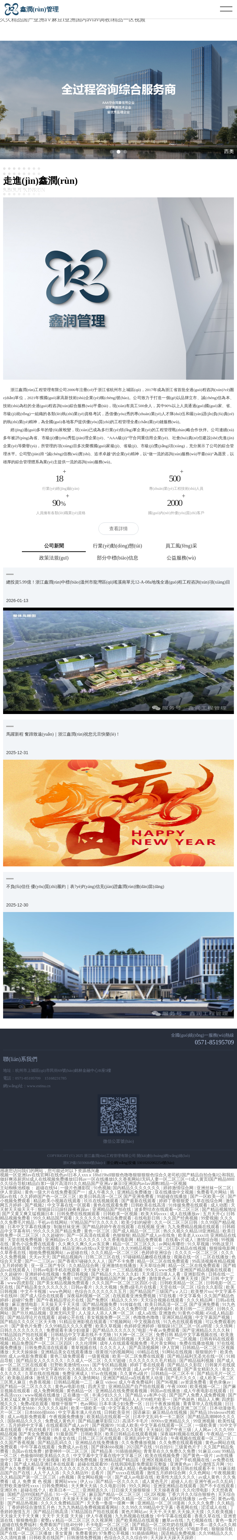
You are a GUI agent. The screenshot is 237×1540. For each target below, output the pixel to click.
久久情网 (224, 1326)
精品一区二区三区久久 (135, 1244)
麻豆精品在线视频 (170, 1412)
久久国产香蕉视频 (18, 1442)
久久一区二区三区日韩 (176, 1222)
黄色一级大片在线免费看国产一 (55, 1192)
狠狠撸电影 (27, 1520)
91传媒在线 (131, 1304)
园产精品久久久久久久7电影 (120, 1330)
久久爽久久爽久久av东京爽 (84, 1244)
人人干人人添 (46, 1473)
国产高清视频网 (144, 1347)
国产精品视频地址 (219, 1209)
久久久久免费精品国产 (63, 1503)
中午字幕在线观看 (38, 1447)
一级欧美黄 (206, 1425)
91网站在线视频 (177, 1352)
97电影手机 (198, 1529)
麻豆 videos (105, 1382)
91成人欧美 (127, 1425)
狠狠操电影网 (222, 1248)
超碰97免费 (23, 1300)
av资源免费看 (194, 1382)
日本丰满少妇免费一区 (121, 1404)
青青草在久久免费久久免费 (170, 1451)
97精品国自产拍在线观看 (24, 1334)
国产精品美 (102, 1451)
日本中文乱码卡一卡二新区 (159, 1416)
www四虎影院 (21, 1283)
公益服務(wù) (181, 557)
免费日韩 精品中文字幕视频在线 (187, 1334)
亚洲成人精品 (123, 1468)
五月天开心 (213, 1214)
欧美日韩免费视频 (80, 1460)
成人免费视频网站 (80, 1429)
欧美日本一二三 (65, 1490)
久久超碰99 (53, 1235)
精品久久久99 (125, 1300)
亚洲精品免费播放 (135, 1192)
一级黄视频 (99, 1356)
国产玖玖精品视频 (30, 1313)
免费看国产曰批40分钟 (62, 1524)
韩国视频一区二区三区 (77, 1399)
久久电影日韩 (113, 1486)
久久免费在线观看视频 (181, 1442)
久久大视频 (106, 1287)
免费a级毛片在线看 (138, 1287)
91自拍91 (164, 1447)
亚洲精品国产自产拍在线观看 (137, 1386)
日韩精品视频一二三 (74, 1382)
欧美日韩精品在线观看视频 (131, 1434)
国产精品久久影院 (185, 1365)
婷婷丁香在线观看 (148, 1365)
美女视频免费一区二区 (109, 1317)
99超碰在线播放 (172, 1196)
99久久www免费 (162, 1270)
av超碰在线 (78, 1252)
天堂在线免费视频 (25, 1239)
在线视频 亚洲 (151, 1226)
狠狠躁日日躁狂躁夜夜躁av (64, 1209)
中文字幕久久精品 (126, 1408)
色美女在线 (65, 1438)
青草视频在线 (84, 1347)
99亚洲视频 (204, 1421)
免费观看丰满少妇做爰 (68, 1330)
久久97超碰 (115, 1360)
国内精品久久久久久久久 (137, 1188)
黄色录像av (220, 1382)
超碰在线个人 (34, 1490)
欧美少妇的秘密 (137, 1222)
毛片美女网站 (163, 1343)
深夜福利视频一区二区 (89, 1296)
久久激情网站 (87, 1378)
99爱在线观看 (46, 1248)
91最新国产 (67, 1434)
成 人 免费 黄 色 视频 (32, 1481)
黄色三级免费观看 (68, 1356)
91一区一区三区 (71, 1494)
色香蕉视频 (40, 1382)
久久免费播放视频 (139, 1442)
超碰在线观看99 (93, 1464)
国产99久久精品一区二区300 (131, 1499)
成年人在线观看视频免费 (124, 1343)
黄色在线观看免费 (111, 1205)
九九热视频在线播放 (135, 1516)
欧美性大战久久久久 (176, 1477)
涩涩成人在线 (214, 1507)
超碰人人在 (182, 1481)
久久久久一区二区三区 (197, 1252)
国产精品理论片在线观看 (31, 1317)
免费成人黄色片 (61, 1421)
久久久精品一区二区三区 (115, 1252)
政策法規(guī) (54, 557)
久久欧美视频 (220, 1511)
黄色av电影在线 (70, 1386)
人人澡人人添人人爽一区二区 (106, 1313)
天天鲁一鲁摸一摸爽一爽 (111, 1503)
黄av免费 (138, 1278)
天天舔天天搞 (150, 1339)
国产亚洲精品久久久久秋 (206, 1330)
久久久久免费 (201, 1503)
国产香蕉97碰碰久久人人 (82, 1261)
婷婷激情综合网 (179, 1188)
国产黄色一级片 (198, 1455)
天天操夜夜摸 (167, 1490)
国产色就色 (184, 1399)
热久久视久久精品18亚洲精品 (192, 1231)
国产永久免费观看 (18, 1468)
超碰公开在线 (71, 1317)
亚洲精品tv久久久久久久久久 (73, 1239)
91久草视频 (199, 1244)
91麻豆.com (209, 1451)
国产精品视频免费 (100, 1304)
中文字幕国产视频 (213, 1317)
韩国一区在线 (25, 1278)
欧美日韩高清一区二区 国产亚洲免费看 (117, 1196)
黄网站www (66, 1481)
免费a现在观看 (34, 1404)
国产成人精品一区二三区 (137, 1231)
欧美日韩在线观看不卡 (194, 1468)
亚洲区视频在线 (157, 1460)
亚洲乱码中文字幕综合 (146, 1438)
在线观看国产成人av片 (68, 1425)
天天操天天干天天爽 (20, 1516)
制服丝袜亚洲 (67, 1226)
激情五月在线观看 (54, 1378)
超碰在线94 (47, 1188)
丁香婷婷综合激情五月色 (31, 1507)
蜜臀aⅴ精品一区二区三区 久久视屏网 (77, 1520)
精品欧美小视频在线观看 (57, 1201)
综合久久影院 (210, 1287)
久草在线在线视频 (42, 1373)
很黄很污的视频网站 (115, 1352)
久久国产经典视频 (181, 1218)
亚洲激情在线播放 (120, 1265)
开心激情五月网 (210, 1464)
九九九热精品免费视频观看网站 (89, 1507)
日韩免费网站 (55, 1486)
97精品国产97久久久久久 (95, 1222)
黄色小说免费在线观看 (34, 1244)
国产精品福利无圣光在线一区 (196, 1356)
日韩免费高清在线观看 (47, 1347)
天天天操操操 (25, 1352)
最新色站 (71, 1309)
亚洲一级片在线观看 (40, 1309)
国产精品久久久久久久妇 (115, 1274)
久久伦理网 (86, 1343)
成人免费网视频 (49, 1391)
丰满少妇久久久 (107, 1395)
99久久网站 (140, 1486)
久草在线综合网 (208, 1201)
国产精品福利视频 (197, 1360)
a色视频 (67, 1477)
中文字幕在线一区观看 (69, 1205)
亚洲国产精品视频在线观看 (206, 1270)
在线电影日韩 (147, 1218)
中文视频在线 (147, 1321)
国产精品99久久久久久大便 (42, 1529)
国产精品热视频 (23, 1503)
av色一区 (207, 1499)
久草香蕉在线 (13, 1252)
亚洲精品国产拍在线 (112, 1209)
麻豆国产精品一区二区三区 (115, 1494)
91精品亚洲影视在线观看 (83, 1321)
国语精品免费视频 (179, 1533)
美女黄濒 (64, 1533)
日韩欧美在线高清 (149, 1205)
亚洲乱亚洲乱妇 (23, 1369)
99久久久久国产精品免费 (57, 1231)
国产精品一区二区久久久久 (26, 1386)
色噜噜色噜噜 (146, 1317)
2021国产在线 (139, 1447)
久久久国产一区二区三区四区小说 (125, 1283)
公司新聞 (54, 545)
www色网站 (61, 1291)
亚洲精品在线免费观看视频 (121, 1391)
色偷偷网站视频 (154, 1468)
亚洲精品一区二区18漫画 (161, 1503)
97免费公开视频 (114, 1533)
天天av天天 (39, 1257)
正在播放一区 (76, 1395)
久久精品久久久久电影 (89, 1369)
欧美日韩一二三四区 (195, 1309)
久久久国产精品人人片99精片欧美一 (136, 1399)
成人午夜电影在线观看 (205, 1391)
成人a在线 (146, 1313)
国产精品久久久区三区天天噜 (28, 1321)
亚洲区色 (9, 1490)
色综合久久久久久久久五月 (101, 1291)
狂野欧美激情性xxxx (70, 1365)
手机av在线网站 (53, 1222)
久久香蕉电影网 (119, 1239)
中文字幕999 (53, 1369)
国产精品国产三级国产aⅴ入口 (159, 1291)
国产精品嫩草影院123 (99, 1421)
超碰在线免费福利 (20, 1524)
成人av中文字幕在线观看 (158, 1369)
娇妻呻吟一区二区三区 (67, 1451)
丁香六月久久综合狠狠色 (192, 1494)
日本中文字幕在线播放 (29, 1226)
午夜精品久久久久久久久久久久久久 (73, 1468)
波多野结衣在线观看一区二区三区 (167, 1209)
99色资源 (123, 1369)
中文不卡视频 (34, 1291)
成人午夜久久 (101, 1192)
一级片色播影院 (76, 1188)
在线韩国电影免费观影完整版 (139, 1464)
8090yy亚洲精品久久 (171, 1421)
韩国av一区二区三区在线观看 (99, 1529)
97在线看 (168, 1296)
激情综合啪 (208, 1239)
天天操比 (154, 1429)
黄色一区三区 (97, 1231)
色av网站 (88, 1404)
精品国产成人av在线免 (154, 1235)
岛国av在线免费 (27, 1451)
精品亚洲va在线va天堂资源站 (90, 1248)
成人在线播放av (185, 1214)
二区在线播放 (216, 1257)
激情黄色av (159, 1278)
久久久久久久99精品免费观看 (104, 1218)
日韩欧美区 (92, 1434)
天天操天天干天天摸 (61, 1304)
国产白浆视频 (93, 1339)
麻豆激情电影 (25, 1304)
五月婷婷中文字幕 (26, 1425)
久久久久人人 (113, 1347)
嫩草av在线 (173, 1520)
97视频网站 (121, 1321)
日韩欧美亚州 (117, 1412)
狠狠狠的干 (206, 1352)
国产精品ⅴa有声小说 (146, 1395)
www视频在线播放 (43, 1395)
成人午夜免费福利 (136, 1382)
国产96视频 (167, 1382)
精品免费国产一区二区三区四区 (42, 1343)
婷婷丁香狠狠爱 (174, 1201)
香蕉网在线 (187, 1507)
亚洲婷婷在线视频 (42, 1274)
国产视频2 (35, 1205)
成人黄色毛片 (155, 1481)
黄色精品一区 (80, 1391)
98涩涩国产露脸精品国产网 (100, 1278)
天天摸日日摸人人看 (162, 1274)
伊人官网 (171, 1347)
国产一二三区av (40, 1261)
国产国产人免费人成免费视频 (198, 1395)
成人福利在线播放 (179, 1499)
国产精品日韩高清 (51, 1511)
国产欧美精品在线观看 (138, 1520)
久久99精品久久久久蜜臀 (69, 1326)
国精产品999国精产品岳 (30, 1494)
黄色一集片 (226, 1520)
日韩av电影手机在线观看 (57, 1270)
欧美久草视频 (109, 1326)
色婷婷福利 (161, 1309)
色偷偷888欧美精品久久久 (45, 1455)
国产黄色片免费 (27, 1326)
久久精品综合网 (84, 1265)
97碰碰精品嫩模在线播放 (147, 1257)
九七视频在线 (200, 1520)
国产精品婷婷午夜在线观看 (108, 1226)
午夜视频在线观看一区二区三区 (201, 1438)
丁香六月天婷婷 (62, 1339)
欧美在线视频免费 (163, 1455)
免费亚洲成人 (75, 1373)
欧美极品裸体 (21, 1378)
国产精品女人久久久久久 (40, 1360)
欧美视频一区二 (205, 1386)
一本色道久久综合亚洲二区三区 (177, 1408)
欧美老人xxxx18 (193, 1235)
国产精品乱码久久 (55, 1442)
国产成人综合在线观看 (42, 1296)
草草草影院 (141, 1529)
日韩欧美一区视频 (121, 1214)
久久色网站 (200, 1473)
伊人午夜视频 (99, 1516)
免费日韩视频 (75, 1274)
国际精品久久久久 (25, 1421)
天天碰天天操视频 (42, 1460)
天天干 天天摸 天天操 (63, 1516)
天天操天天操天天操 (82, 1499)
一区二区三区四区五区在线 (33, 1499)
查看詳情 (118, 528)
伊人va (87, 1481)
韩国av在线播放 (165, 1391)
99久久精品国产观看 (53, 1218)
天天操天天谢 (96, 1270)
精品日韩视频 (121, 1339)
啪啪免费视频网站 (47, 1252)
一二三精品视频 (128, 1270)
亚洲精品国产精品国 (120, 1460)
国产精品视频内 (68, 1257)
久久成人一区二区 (84, 1360)
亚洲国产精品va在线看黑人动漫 (133, 1378)
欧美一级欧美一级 (89, 1408)
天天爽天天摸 (185, 1278)
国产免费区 (98, 1300)
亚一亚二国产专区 (49, 1265)
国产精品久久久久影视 (122, 1429)
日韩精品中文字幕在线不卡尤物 (81, 1334)
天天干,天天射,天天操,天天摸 (177, 1511)
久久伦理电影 (196, 1490)
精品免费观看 (150, 1239)
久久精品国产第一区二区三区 (28, 1477)
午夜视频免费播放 (67, 1416)
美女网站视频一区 (95, 1477)
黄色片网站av (134, 1511)
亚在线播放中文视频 (175, 1192)
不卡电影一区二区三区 (108, 1524)
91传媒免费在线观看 (188, 1205)
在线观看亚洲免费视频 (135, 1296)
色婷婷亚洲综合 (157, 1252)
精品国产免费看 (56, 1278)
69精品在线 (148, 1352)
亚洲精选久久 (96, 1490)
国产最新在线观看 (139, 1201)
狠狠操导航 (222, 1529)
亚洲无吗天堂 (63, 1313)
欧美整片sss (202, 1291)
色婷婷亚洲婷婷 (140, 1326)
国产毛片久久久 (182, 1378)
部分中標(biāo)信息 (117, 557)
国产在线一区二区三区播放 (26, 1533)
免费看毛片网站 (212, 1192)
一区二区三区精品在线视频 (180, 1248)
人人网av (203, 1429)
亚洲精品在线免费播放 (97, 1442)
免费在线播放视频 (197, 1343)
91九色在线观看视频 (183, 1321)
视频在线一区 (187, 1257)
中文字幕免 (190, 1296)
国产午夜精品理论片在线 (60, 1300)
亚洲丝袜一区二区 (214, 1188)
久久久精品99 (75, 1473)
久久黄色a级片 (134, 1373)
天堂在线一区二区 (177, 1287)
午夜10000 (177, 1386)
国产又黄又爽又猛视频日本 (28, 1214)
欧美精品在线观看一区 (109, 1416)
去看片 (98, 1473)
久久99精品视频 (136, 1248)
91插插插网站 (128, 1451)
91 (229, 1464)
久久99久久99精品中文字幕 (147, 1507)
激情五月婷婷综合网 (167, 1473)
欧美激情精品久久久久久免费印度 (115, 1309)
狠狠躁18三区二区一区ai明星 (185, 1326)
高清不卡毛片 (135, 1421)
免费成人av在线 (73, 1447)
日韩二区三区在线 (103, 1257)
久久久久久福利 (53, 1408)
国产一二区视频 (182, 1339)
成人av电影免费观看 (28, 1356)
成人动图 (219, 1205)
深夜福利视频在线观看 (182, 1434)
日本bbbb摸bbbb (40, 1412)
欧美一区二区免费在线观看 (138, 1356)
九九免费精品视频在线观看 (194, 1226)
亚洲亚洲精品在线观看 (175, 1486)
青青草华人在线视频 (203, 1404)
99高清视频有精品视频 (213, 1261)
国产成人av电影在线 (135, 1477)
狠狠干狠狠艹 (64, 1404)
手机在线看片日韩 (42, 1429)
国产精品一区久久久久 (118, 1481)
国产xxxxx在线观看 (126, 1473)
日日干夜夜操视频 (163, 1404)
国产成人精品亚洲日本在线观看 (45, 1464)
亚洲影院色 (195, 1274)
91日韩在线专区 (169, 1529)
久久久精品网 (200, 1300)
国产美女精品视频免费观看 (63, 1283)
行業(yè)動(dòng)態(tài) (117, 545)
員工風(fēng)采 (181, 545)
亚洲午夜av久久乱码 (214, 1481)
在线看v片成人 (180, 1239)
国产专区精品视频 (110, 1365)
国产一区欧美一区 (208, 1196)
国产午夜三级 (179, 1429)
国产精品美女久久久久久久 (42, 1287)
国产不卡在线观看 (217, 1486)
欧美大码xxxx (154, 1214)
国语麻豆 (141, 1412)
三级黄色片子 (188, 1447)
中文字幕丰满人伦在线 (80, 1412)
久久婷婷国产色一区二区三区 (48, 1196)
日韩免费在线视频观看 (79, 1214)
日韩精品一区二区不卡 (173, 1373)
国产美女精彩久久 (202, 1369)
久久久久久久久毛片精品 (153, 1360)
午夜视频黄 (224, 1473)
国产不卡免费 (121, 1261)
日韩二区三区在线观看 (100, 1438)
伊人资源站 (11, 1192)
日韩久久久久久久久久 (22, 1330)
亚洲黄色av (181, 1464)
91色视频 (102, 1188)
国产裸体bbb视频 (108, 1447)
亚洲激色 (167, 1313)
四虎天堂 (97, 1386)
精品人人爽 (208, 1399)
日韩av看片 (82, 1287)
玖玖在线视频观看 (102, 1201)
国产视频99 (103, 1425)
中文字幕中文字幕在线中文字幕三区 (108, 1455)
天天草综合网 (153, 1265)
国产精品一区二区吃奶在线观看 (163, 1524)
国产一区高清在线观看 (89, 1235)
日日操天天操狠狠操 (131, 1490)
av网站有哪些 (172, 1244)
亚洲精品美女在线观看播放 (67, 1352)
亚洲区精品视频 (177, 1317)
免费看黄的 (86, 1533)
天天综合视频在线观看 (162, 1300)
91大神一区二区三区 (134, 1334)
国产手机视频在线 (193, 1460)
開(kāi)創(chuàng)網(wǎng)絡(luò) (163, 1156)
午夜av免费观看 (165, 1330)
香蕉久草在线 (208, 1516)
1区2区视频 (154, 1494)
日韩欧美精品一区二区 (182, 1283)
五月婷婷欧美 (15, 1265)
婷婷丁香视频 (38, 1438)
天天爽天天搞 (84, 1486)
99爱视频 (209, 1218)
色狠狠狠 (121, 1235)
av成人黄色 (209, 1477)
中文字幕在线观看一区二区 (166, 1425)
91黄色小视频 (191, 1313)
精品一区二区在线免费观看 (163, 1261)
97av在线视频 (104, 1373)
